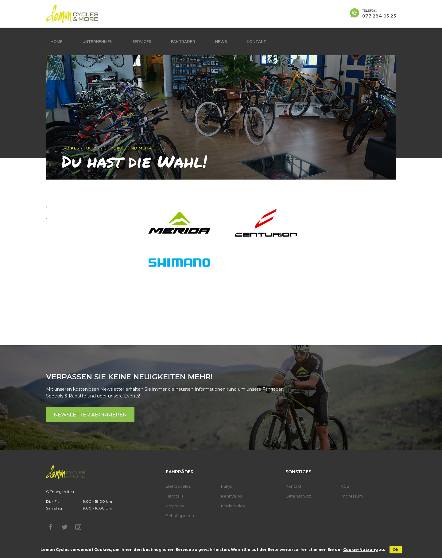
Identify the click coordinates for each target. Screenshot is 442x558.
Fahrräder (183, 41)
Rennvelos (231, 496)
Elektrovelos (178, 486)
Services (142, 41)
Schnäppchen (180, 515)
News (221, 41)
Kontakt (256, 41)
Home (57, 41)
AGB (345, 486)
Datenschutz (298, 496)
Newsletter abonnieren (90, 415)
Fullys (226, 486)
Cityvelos (175, 505)
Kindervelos (233, 505)
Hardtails (174, 496)
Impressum (352, 496)
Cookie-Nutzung (360, 549)
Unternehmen (98, 41)
